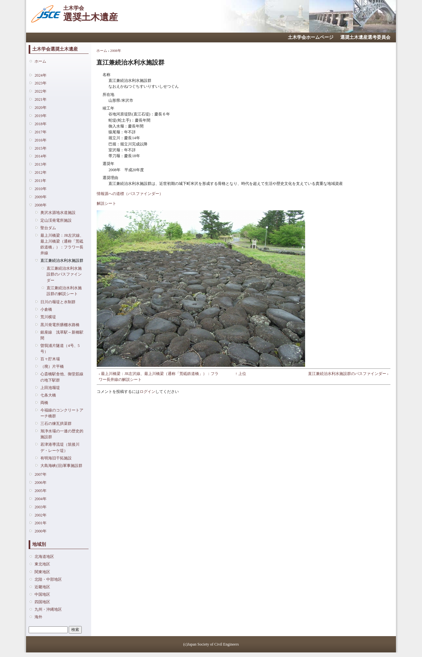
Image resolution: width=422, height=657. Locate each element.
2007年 (40, 474)
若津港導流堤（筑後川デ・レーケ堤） (59, 447)
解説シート (106, 203)
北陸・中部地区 (48, 579)
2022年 (40, 91)
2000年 (40, 531)
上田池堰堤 (50, 387)
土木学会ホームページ (310, 37)
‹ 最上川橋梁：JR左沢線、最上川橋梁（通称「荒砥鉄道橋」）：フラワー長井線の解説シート (158, 376)
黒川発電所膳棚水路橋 (59, 324)
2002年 (40, 515)
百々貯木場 (50, 359)
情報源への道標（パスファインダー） (130, 193)
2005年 (40, 490)
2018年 (40, 124)
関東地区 (42, 572)
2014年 (40, 156)
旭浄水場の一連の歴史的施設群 (61, 434)
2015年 (40, 148)
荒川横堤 (48, 317)
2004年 (40, 499)
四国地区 (42, 602)
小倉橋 (46, 309)
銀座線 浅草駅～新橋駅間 (61, 335)
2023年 (40, 83)
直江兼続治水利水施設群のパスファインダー (64, 274)
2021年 (40, 99)
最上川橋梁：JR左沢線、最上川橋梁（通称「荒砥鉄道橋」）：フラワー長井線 (62, 244)
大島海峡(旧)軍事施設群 (61, 465)
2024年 (40, 75)
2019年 (40, 115)
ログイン (147, 391)
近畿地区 (42, 587)
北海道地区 (44, 556)
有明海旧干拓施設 (56, 458)
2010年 (40, 189)
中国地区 (42, 594)
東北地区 (42, 564)
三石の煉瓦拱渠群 (56, 423)
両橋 (44, 402)
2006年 (40, 482)
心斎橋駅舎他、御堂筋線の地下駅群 (61, 377)
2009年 (40, 197)
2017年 (40, 132)
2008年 (40, 205)
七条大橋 (48, 395)
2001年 (40, 523)
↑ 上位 (240, 373)
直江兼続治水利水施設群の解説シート (64, 291)
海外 (38, 617)
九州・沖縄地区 (48, 609)
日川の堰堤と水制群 (58, 302)
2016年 (40, 140)
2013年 (40, 164)
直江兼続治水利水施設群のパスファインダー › (348, 373)
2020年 (40, 107)
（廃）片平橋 (52, 366)
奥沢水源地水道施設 (58, 212)
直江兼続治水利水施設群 (61, 260)
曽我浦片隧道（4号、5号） (59, 348)
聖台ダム (48, 228)
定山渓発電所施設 (56, 220)
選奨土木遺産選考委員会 (365, 37)
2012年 (40, 172)
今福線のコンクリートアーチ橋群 (61, 413)
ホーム (40, 61)
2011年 (40, 180)
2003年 (40, 507)
